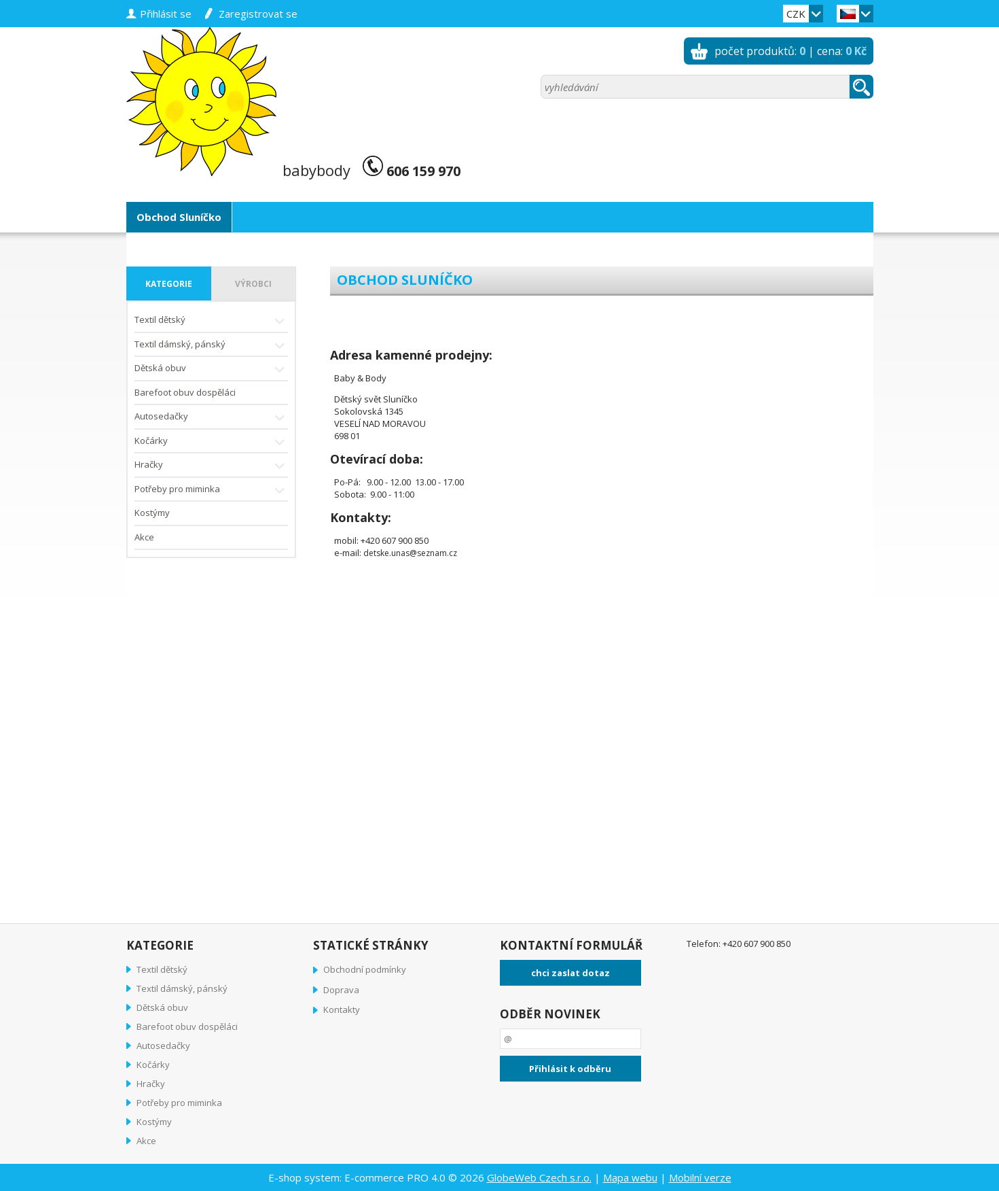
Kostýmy (152, 512)
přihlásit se (166, 13)
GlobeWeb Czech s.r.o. (539, 1177)
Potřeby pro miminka (211, 490)
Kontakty (341, 1009)
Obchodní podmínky (364, 969)
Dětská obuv (211, 369)
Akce (144, 537)
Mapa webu (630, 1177)
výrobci (253, 284)
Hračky (211, 466)
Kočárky (211, 442)
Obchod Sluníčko (179, 217)
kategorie (168, 284)
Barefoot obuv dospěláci (185, 392)
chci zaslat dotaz (570, 973)
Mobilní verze (700, 1177)
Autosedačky (211, 418)
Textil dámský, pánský (211, 345)
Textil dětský (211, 321)
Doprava (341, 990)
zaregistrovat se (258, 13)
